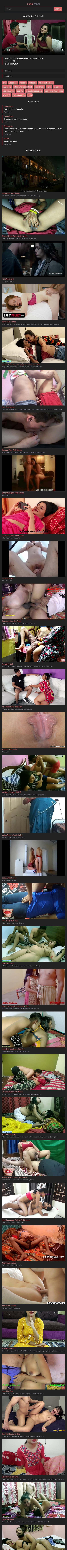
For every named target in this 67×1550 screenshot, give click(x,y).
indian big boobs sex (34, 91)
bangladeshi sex (19, 95)
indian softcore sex (46, 83)
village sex (13, 83)
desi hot (20, 91)
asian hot (6, 95)
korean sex (58, 87)
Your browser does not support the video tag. (33, 36)
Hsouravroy (8, 76)
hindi (30, 87)
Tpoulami (7, 71)
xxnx (33, 3)
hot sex (23, 83)
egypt (49, 87)
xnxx (30, 95)
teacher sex (39, 87)
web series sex (8, 91)
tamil (4, 83)
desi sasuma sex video (54, 91)
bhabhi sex (7, 87)
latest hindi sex (20, 87)
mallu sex (32, 83)
